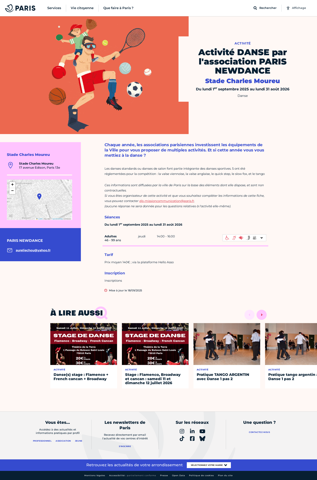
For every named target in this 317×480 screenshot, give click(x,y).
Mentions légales (94, 475)
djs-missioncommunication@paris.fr (166, 201)
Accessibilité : (132, 475)
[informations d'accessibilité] (244, 237)
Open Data (178, 475)
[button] (39, 196)
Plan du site (225, 475)
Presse (164, 475)
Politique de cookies (201, 475)
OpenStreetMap (57, 219)
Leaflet (39, 219)
